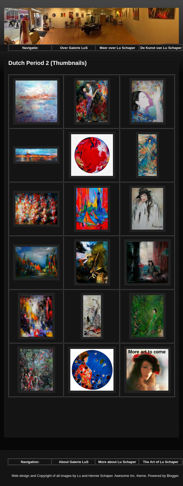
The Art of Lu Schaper (160, 462)
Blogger (172, 476)
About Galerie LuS (73, 462)
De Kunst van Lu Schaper (160, 48)
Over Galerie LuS (74, 48)
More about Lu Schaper (117, 462)
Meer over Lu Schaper (117, 48)
